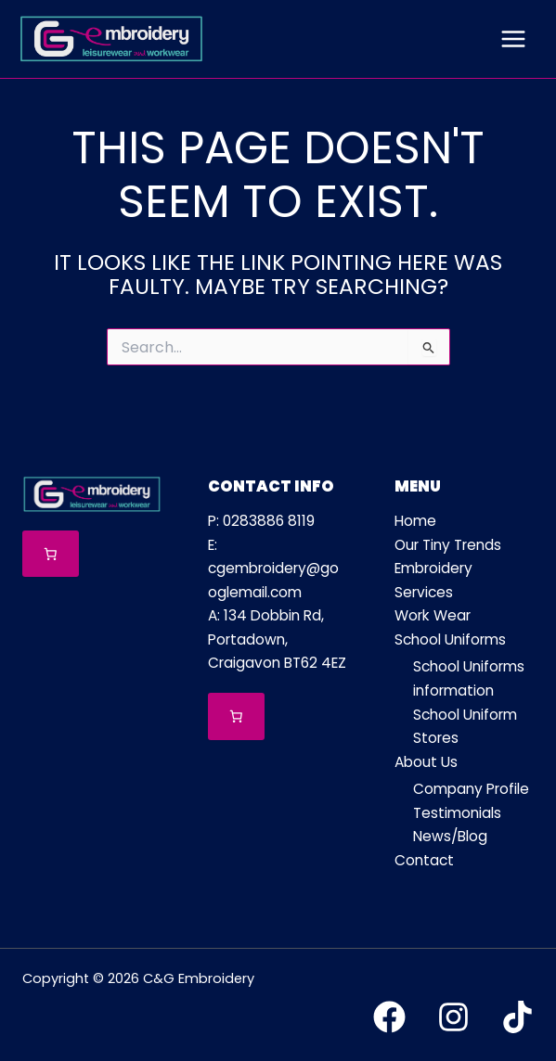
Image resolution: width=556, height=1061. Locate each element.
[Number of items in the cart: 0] (50, 554)
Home (415, 520)
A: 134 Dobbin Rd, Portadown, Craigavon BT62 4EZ (277, 639)
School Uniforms (450, 639)
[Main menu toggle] (513, 39)
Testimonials (457, 813)
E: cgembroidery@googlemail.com (273, 568)
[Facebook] (389, 1017)
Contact (424, 860)
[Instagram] (453, 1017)
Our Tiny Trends (447, 545)
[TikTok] (517, 1017)
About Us (426, 762)
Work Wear (432, 615)
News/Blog (450, 836)
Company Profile (471, 789)
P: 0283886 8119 (261, 520)
